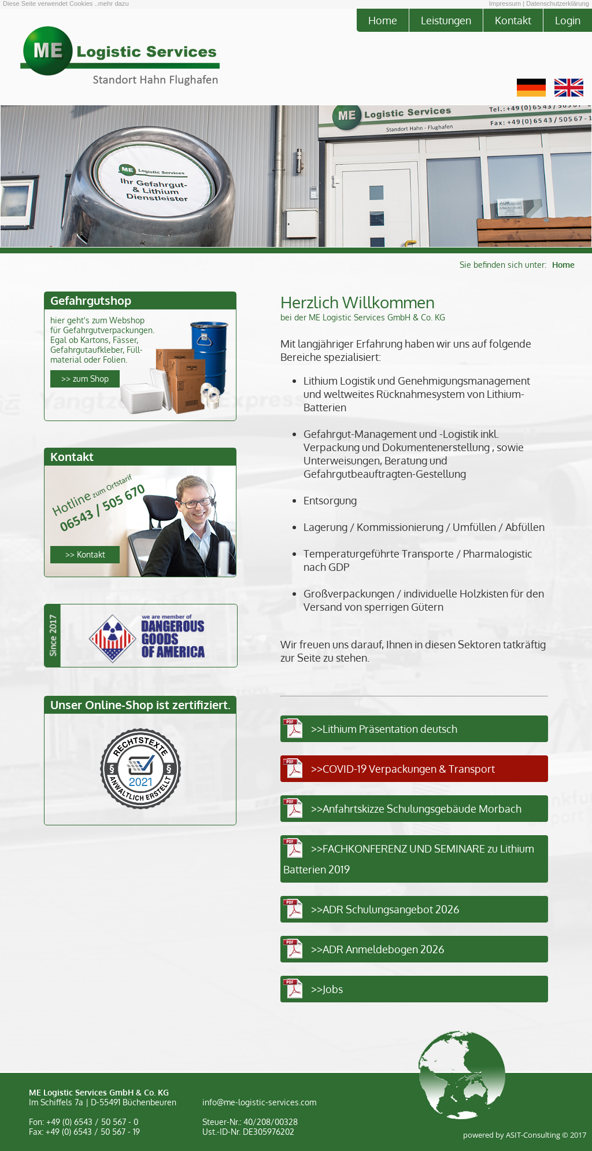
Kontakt (513, 20)
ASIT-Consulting (533, 1135)
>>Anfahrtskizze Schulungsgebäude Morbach (416, 808)
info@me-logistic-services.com (259, 1102)
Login (567, 20)
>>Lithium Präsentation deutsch (384, 728)
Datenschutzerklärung (557, 3)
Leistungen (446, 20)
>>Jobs (327, 988)
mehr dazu (113, 3)
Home (382, 20)
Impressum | (506, 3)
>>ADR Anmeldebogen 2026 (378, 949)
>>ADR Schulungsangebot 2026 (385, 909)
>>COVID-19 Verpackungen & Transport (403, 768)
